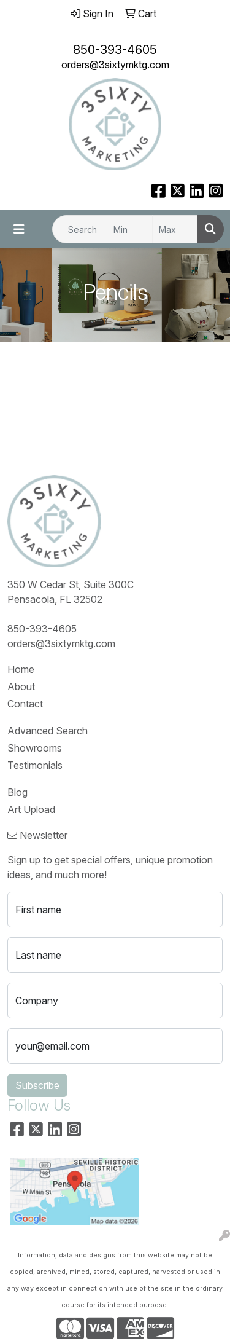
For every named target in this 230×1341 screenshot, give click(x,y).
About (21, 686)
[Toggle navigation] (19, 229)
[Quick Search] (79, 229)
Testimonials (35, 765)
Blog (17, 792)
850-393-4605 (115, 49)
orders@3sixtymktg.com (115, 64)
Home (20, 669)
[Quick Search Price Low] (130, 229)
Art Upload (31, 809)
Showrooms (34, 748)
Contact (25, 704)
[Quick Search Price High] (175, 229)
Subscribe (37, 1085)
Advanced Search (47, 731)
